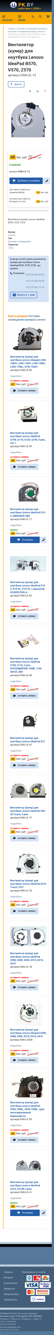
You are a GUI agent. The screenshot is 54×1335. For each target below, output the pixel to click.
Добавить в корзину (29, 180)
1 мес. (11, 247)
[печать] (37, 91)
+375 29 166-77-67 (35, 287)
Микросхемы (11, 1294)
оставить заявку (27, 390)
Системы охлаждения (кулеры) (31, 29)
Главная (11, 29)
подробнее (16, 376)
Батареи (8, 1277)
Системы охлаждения (19, 241)
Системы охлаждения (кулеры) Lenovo (26, 31)
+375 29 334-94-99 (35, 274)
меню (22, 18)
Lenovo (11, 235)
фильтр (18, 84)
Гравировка (10, 1299)
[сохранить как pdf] (45, 91)
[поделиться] (29, 91)
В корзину (27, 539)
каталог (7, 18)
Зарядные (9, 1288)
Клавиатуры (11, 1283)
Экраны (8, 1272)
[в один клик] (46, 181)
